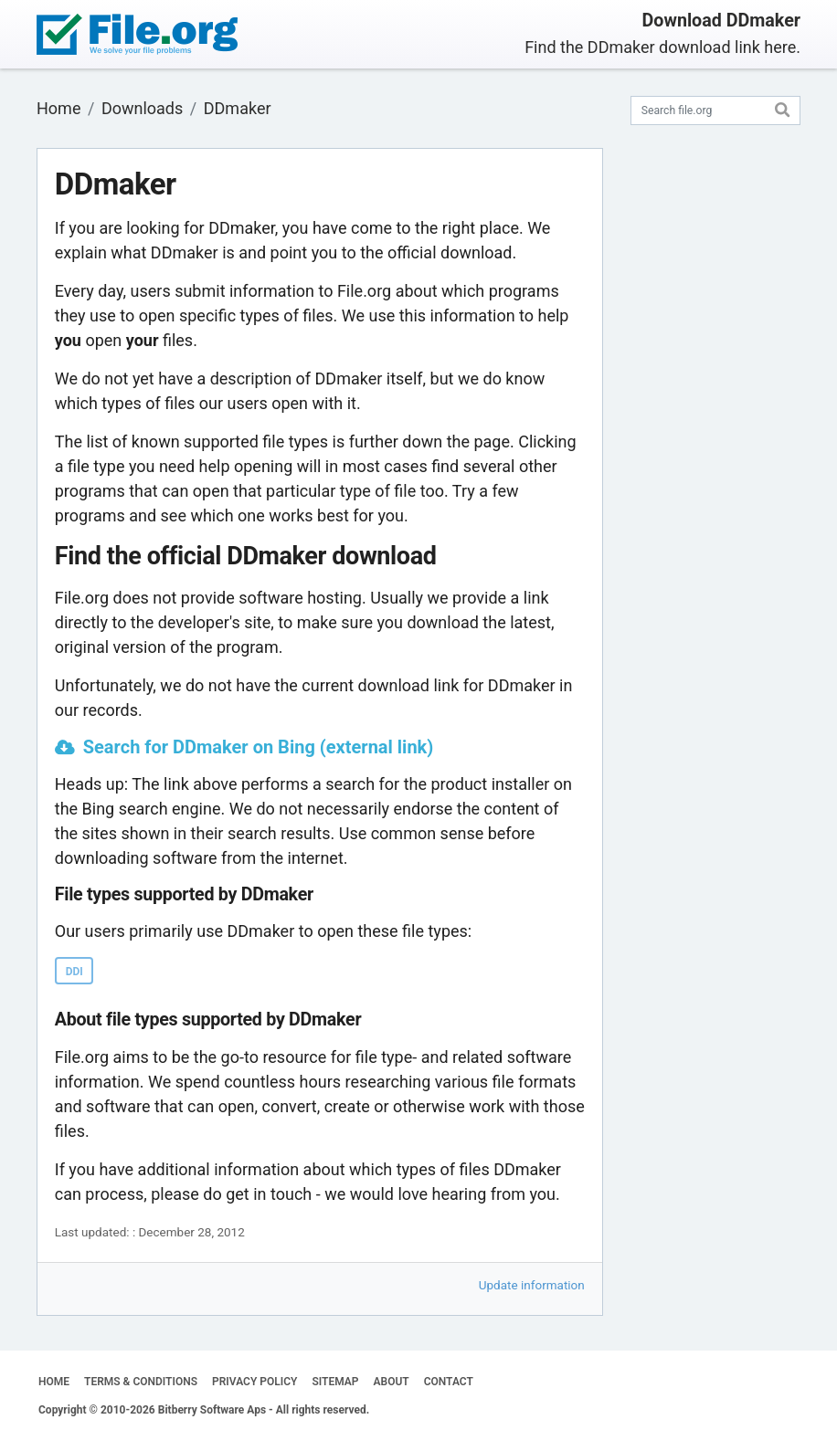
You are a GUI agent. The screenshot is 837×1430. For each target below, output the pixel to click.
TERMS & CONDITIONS (140, 1381)
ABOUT (391, 1381)
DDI (74, 971)
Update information (532, 1285)
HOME (53, 1381)
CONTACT (448, 1381)
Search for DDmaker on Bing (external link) (258, 747)
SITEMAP (335, 1381)
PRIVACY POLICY (254, 1381)
